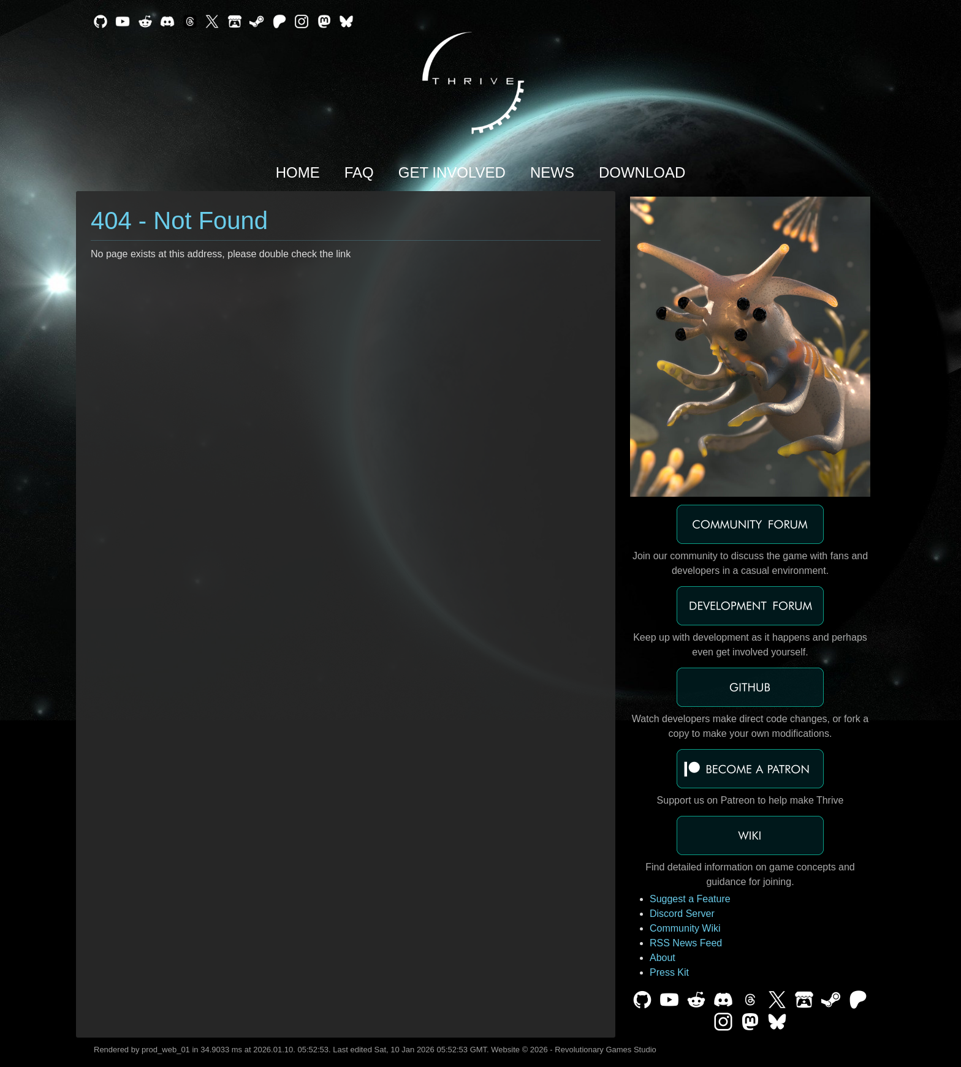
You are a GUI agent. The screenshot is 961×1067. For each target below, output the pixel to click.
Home (298, 172)
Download (642, 172)
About (662, 957)
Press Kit (669, 972)
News (552, 172)
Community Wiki (685, 928)
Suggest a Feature (690, 899)
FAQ (359, 172)
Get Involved (452, 172)
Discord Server (682, 913)
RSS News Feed (686, 943)
